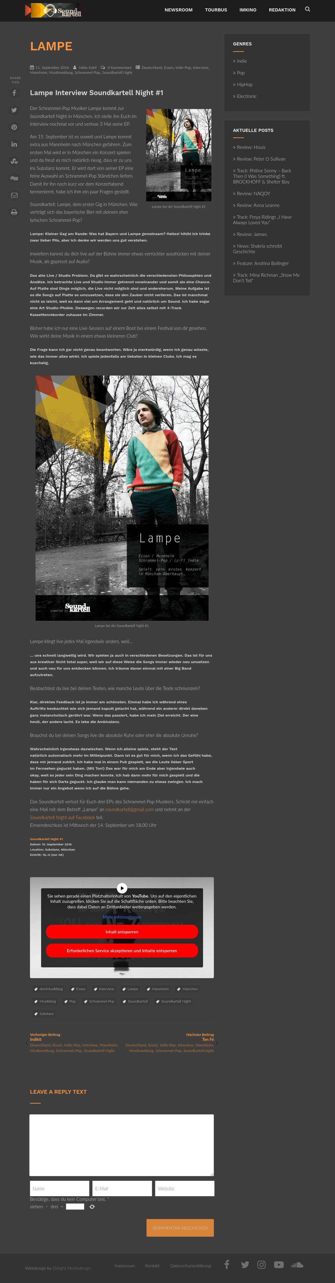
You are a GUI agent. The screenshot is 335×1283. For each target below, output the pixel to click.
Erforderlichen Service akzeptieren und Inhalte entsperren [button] (122, 950)
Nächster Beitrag (168, 1037)
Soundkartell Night (117, 72)
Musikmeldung (61, 72)
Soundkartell (138, 1001)
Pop (73, 1001)
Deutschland (152, 67)
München (189, 988)
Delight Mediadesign (72, 1268)
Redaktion (282, 10)
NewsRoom (179, 10)
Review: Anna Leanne (256, 205)
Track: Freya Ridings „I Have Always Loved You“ (262, 219)
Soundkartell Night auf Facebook (62, 817)
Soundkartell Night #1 (46, 839)
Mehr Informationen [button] (122, 917)
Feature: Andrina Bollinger (261, 263)
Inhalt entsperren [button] (122, 931)
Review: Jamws (250, 234)
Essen (168, 67)
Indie (240, 61)
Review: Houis (249, 147)
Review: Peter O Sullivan (259, 159)
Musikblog (48, 1001)
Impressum (125, 1265)
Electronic (245, 96)
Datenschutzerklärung (190, 1265)
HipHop (242, 84)
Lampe (133, 988)
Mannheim (38, 72)
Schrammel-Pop (87, 72)
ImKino (248, 10)
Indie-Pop (183, 67)
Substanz (47, 1013)
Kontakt (152, 1265)
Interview (200, 67)
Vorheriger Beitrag (76, 1037)
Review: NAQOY (251, 193)
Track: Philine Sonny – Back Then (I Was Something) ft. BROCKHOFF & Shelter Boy (262, 176)
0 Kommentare (120, 67)
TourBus (216, 10)
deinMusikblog (51, 988)
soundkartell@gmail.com (130, 809)
